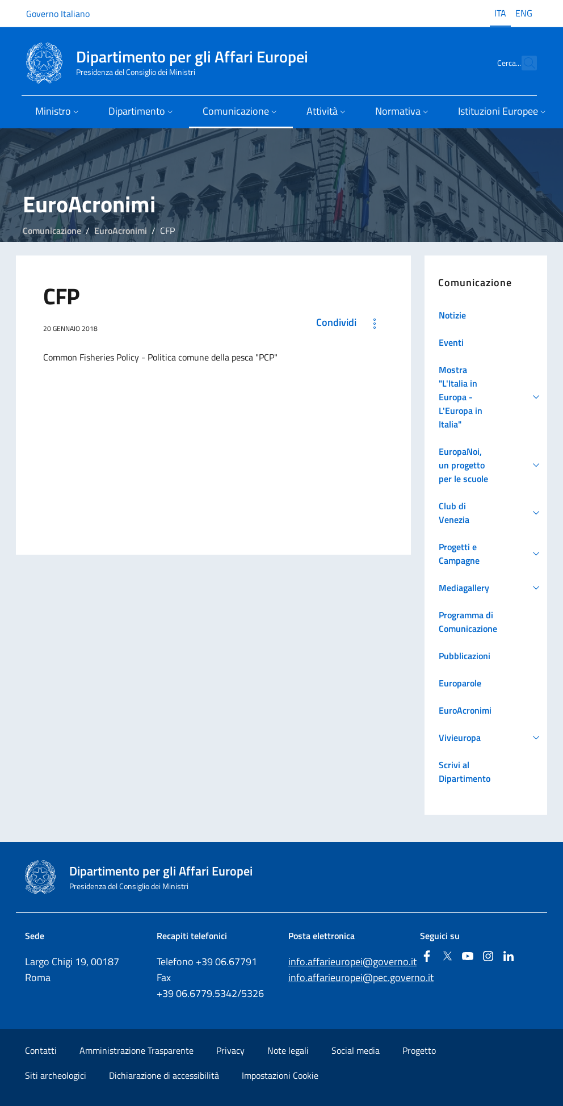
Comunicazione (52, 230)
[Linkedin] (508, 957)
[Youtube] (467, 957)
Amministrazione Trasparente (136, 1050)
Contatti (41, 1050)
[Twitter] (447, 957)
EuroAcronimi (120, 230)
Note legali (288, 1050)
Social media (355, 1050)
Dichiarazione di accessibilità (164, 1075)
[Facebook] (427, 957)
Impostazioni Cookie (280, 1075)
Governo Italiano (58, 13)
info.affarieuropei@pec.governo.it (361, 977)
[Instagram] (488, 957)
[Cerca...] (523, 63)
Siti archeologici (55, 1075)
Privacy (230, 1050)
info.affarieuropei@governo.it (352, 961)
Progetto (419, 1050)
